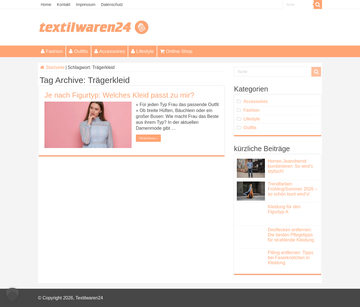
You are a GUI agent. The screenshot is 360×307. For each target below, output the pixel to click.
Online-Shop (176, 51)
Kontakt (63, 4)
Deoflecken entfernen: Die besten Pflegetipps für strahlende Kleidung (291, 234)
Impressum (85, 4)
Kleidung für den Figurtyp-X (284, 209)
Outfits (78, 51)
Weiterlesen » (148, 138)
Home (46, 4)
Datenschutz (112, 4)
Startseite (52, 67)
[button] (12, 294)
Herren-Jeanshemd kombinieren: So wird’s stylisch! (290, 166)
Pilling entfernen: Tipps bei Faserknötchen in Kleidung (290, 257)
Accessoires (109, 51)
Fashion (52, 51)
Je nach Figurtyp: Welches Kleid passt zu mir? (119, 95)
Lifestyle (142, 51)
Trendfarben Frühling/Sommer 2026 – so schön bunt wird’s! (292, 188)
